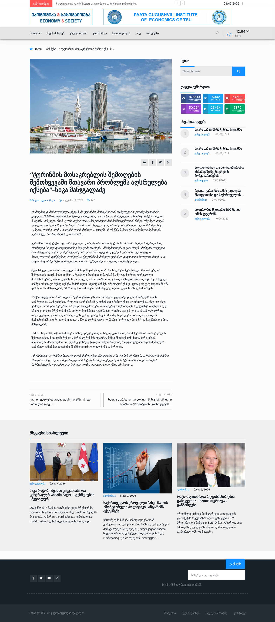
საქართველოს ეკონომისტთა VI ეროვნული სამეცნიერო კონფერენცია (97, 3)
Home (38, 49)
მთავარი (35, 33)
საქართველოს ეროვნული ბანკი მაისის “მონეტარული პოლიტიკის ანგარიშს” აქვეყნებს (135, 507)
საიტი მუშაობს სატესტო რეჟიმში (218, 129)
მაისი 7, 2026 (58, 483)
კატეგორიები (78, 33)
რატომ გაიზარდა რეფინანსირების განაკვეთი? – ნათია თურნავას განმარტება (205, 501)
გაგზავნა (235, 563)
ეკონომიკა (99, 33)
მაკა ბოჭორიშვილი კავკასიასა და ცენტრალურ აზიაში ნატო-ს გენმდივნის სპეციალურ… (62, 495)
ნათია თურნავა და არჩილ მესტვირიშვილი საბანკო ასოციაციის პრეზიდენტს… (139, 399)
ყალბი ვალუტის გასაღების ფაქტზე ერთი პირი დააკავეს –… (64, 399)
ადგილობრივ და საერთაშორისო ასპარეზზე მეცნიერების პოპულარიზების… (219, 172)
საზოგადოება (121, 33)
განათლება (201, 180)
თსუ (138, 33)
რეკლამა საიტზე (216, 613)
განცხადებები (202, 134)
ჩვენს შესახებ (55, 33)
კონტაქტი (152, 33)
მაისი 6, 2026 (202, 489)
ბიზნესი (51, 49)
